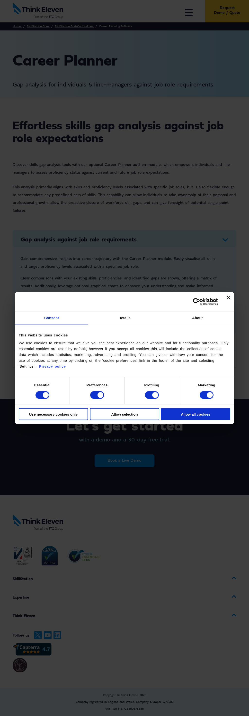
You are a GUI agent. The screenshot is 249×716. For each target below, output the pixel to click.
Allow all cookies (195, 414)
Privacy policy (51, 366)
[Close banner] (228, 302)
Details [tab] (124, 318)
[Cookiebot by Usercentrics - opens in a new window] (196, 301)
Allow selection (124, 414)
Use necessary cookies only (53, 414)
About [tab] (197, 318)
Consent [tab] (51, 318)
